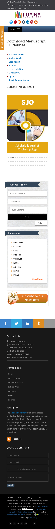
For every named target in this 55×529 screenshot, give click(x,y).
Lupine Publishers (18, 412)
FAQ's (10, 395)
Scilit (14, 250)
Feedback (14, 439)
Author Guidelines (15, 382)
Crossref (16, 246)
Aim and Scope (14, 378)
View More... (38, 279)
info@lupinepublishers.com (20, 357)
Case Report (14, 61)
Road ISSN (17, 242)
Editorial (13, 65)
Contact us (12, 391)
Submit (41, 223)
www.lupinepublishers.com (16, 515)
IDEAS (15, 275)
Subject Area (13, 387)
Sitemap (11, 400)
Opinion (12, 76)
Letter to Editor (16, 69)
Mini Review (14, 72)
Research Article (16, 54)
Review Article (15, 58)
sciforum (16, 267)
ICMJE (15, 262)
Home (10, 374)
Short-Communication (19, 80)
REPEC (15, 271)
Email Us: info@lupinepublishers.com (22, 2)
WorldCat (16, 258)
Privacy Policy (32, 518)
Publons (16, 254)
